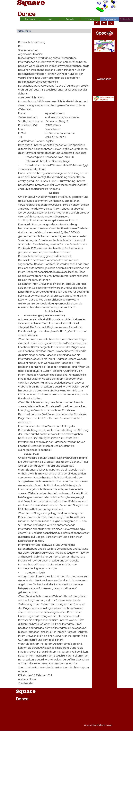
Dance (26, 14)
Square (26, 691)
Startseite (30, 19)
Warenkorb (103, 79)
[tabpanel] (54, 360)
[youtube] (104, 22)
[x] (111, 22)
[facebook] (97, 22)
